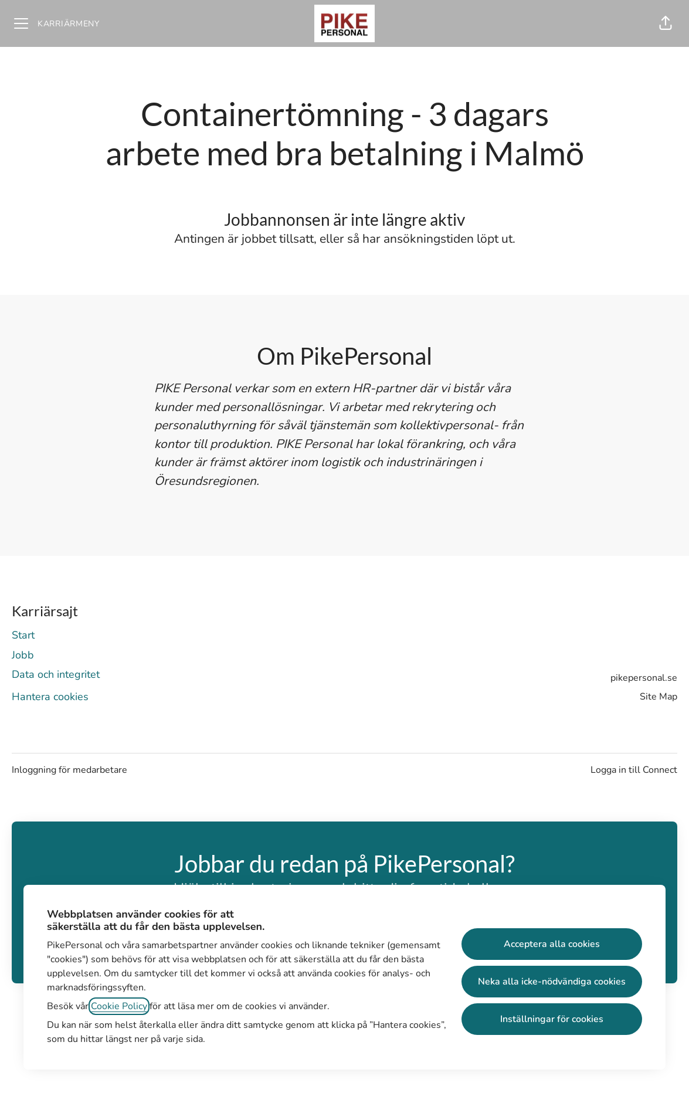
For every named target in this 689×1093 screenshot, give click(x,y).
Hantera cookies (50, 697)
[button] (665, 23)
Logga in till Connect (633, 769)
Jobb (23, 655)
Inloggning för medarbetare (69, 769)
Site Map (658, 696)
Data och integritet (56, 674)
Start (23, 635)
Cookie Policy (119, 1006)
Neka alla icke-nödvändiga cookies (552, 981)
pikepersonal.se (643, 677)
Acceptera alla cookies (552, 944)
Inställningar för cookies (551, 1019)
